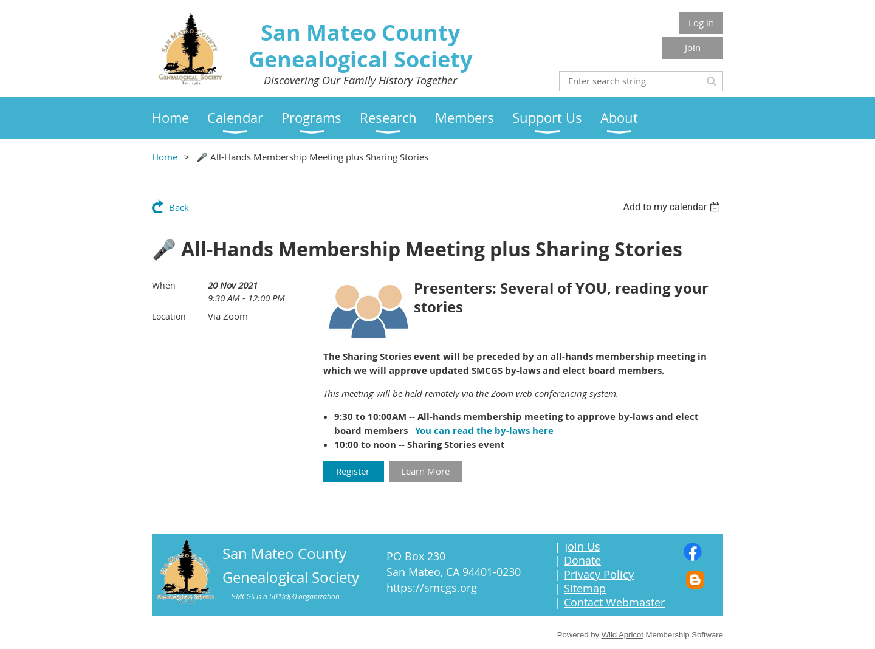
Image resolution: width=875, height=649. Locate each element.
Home (164, 157)
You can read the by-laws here (484, 430)
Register (354, 471)
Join (693, 47)
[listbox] (673, 207)
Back (179, 207)
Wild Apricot (622, 634)
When (164, 285)
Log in (701, 22)
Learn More (425, 471)
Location (169, 316)
